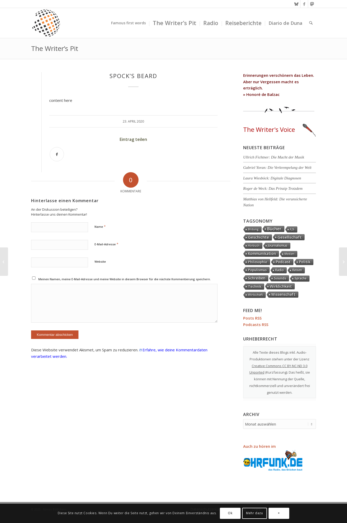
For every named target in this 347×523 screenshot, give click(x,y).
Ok (230, 513)
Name (100, 226)
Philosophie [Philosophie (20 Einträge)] (257, 262)
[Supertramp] (343, 261)
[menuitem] (128, 23)
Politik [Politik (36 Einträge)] (304, 261)
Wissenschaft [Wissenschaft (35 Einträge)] (283, 294)
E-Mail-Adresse (106, 244)
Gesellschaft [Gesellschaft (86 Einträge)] (290, 237)
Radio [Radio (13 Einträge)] (279, 270)
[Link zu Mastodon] (312, 4)
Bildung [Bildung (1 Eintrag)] (253, 229)
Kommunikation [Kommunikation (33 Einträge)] (262, 253)
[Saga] (4, 261)
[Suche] (311, 23)
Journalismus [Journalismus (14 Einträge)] (277, 245)
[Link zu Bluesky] (296, 4)
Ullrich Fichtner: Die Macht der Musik (273, 157)
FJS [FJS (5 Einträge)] (292, 229)
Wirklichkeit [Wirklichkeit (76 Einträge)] (281, 286)
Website (100, 261)
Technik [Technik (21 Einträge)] (254, 286)
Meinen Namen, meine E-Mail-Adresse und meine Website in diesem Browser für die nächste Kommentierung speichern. (124, 279)
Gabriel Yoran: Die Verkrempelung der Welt (277, 167)
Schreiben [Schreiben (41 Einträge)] (256, 278)
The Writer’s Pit (54, 48)
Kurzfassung (276, 372)
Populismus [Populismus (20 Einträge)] (257, 270)
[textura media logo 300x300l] (46, 23)
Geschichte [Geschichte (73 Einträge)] (258, 237)
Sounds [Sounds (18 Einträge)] (280, 278)
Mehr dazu (254, 513)
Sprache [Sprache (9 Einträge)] (301, 278)
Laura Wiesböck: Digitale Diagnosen (272, 178)
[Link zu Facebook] (304, 4)
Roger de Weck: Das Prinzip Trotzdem (272, 188)
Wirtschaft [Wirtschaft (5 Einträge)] (255, 295)
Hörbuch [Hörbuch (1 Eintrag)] (253, 245)
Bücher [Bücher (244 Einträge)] (274, 229)
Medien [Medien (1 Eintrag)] (289, 254)
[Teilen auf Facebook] (57, 154)
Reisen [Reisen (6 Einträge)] (297, 270)
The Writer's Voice (279, 129)
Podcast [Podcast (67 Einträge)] (283, 261)
